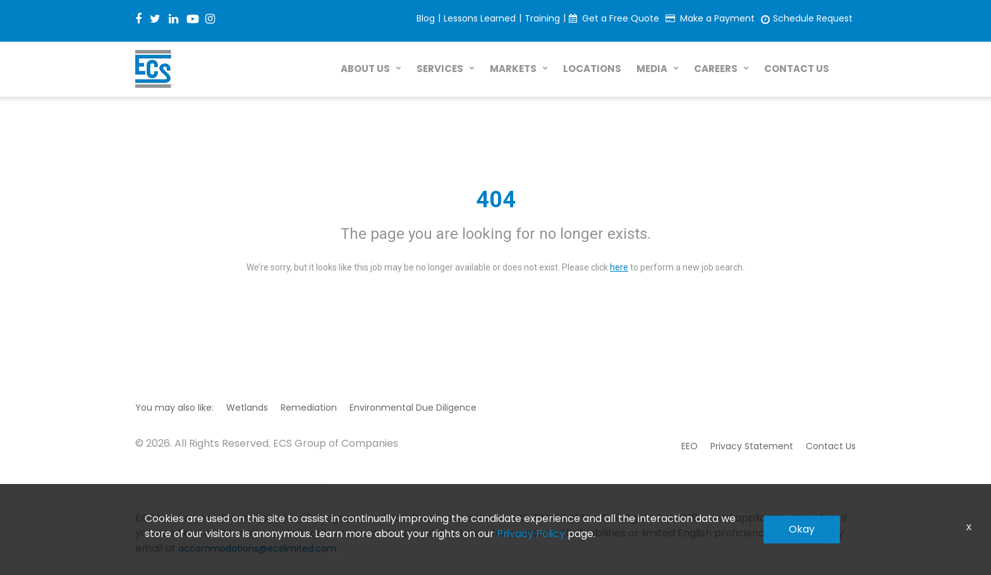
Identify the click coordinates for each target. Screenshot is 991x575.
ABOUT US (365, 68)
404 (496, 199)
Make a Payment (717, 18)
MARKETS (513, 68)
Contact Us (831, 446)
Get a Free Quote (620, 18)
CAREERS (716, 68)
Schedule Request (813, 18)
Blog (425, 18)
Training (542, 18)
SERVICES (439, 68)
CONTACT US (796, 68)
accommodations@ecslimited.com (257, 548)
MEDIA (651, 68)
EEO (689, 446)
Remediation (309, 407)
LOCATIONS (592, 68)
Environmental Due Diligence (413, 407)
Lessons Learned (480, 18)
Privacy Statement (751, 446)
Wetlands (247, 407)
